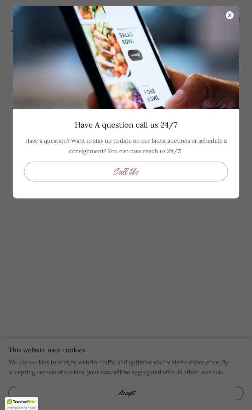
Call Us (126, 172)
